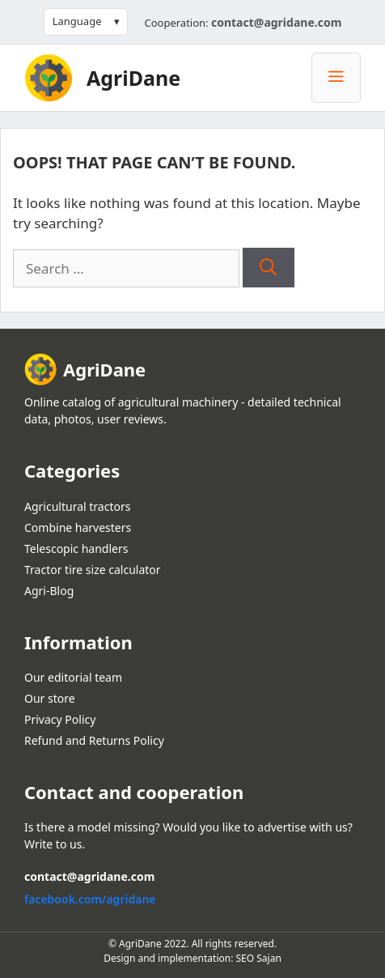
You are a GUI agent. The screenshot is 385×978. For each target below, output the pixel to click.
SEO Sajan (258, 958)
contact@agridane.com (276, 22)
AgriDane (133, 77)
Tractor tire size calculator (92, 569)
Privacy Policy (59, 719)
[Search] (268, 268)
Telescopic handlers (76, 548)
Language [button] (77, 21)
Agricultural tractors (77, 506)
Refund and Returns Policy (94, 740)
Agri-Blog (49, 590)
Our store (49, 698)
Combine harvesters (77, 527)
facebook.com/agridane (90, 899)
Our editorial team (73, 677)
